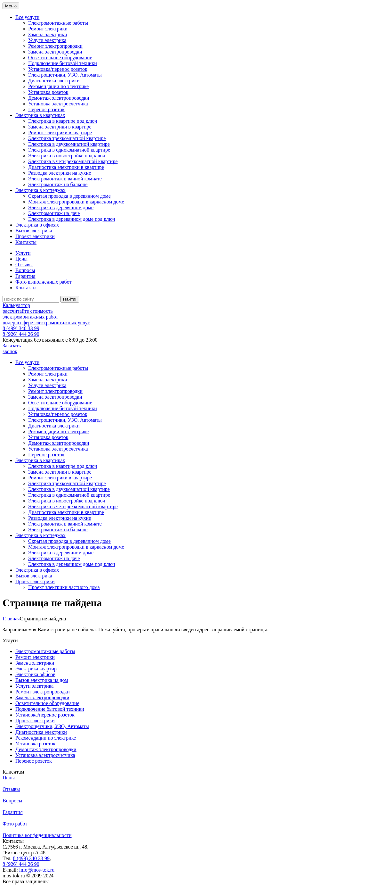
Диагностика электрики (54, 80)
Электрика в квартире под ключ (62, 121)
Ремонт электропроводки (55, 46)
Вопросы (25, 270)
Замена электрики (47, 34)
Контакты (25, 242)
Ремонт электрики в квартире (60, 132)
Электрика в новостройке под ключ (66, 155)
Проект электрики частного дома (64, 587)
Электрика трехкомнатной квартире (67, 138)
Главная (11, 618)
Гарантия (25, 276)
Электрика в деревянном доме (60, 207)
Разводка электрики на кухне (59, 173)
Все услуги (27, 17)
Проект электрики (35, 236)
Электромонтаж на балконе (58, 184)
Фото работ (15, 823)
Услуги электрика (47, 40)
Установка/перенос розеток (57, 69)
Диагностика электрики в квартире (66, 167)
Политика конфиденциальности (37, 835)
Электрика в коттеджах (40, 190)
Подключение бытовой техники (62, 63)
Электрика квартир (36, 668)
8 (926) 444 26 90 (21, 334)
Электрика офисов (35, 674)
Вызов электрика (33, 230)
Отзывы (24, 264)
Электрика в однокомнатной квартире (69, 150)
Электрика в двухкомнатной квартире (69, 144)
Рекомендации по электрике (58, 86)
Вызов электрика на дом (41, 680)
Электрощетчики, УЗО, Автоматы (65, 75)
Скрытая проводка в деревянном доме (69, 196)
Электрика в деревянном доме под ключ (71, 219)
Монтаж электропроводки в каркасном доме (76, 201)
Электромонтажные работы (58, 23)
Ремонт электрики (48, 28)
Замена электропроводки (55, 51)
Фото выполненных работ (43, 282)
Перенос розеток (46, 109)
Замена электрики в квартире (60, 126)
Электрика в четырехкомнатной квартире (73, 161)
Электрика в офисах (37, 225)
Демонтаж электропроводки (58, 98)
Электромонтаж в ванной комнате (65, 178)
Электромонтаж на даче (54, 213)
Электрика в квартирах (40, 115)
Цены (21, 258)
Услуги (23, 253)
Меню (11, 6)
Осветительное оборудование (60, 57)
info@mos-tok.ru (36, 870)
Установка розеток (48, 92)
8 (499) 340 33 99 (21, 328)
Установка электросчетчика (58, 103)
